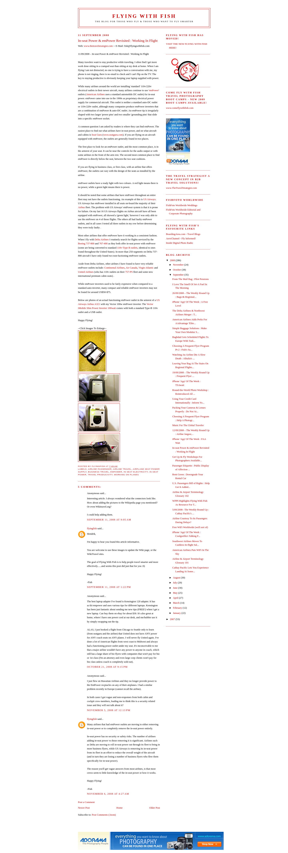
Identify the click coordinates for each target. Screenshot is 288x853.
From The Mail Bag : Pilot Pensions (190, 279)
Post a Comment (86, 802)
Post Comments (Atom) (104, 814)
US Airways (149, 199)
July (175, 582)
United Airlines (85, 272)
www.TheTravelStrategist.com (181, 188)
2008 (173, 260)
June (175, 587)
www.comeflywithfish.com (179, 108)
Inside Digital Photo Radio (179, 243)
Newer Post (84, 807)
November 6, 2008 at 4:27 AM (108, 793)
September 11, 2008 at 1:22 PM (109, 587)
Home (119, 807)
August (177, 577)
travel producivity (100, 474)
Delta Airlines (102, 239)
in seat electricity (136, 472)
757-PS (129, 272)
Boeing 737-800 (86, 243)
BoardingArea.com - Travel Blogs (183, 234)
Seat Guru (97, 134)
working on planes (126, 474)
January (177, 613)
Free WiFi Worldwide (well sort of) (190, 527)
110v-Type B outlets (127, 247)
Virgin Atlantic (146, 267)
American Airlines (95, 94)
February (178, 607)
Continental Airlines (114, 267)
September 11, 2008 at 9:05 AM (109, 519)
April (176, 597)
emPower (154, 90)
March (176, 602)
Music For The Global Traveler (188, 425)
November (178, 264)
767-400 (103, 243)
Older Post (154, 807)
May (175, 592)
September (178, 274)
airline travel (122, 469)
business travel (98, 472)
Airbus (81, 207)
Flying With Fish (144, 16)
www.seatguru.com (113, 134)
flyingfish (92, 528)
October (177, 269)
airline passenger (100, 469)
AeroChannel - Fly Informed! (181, 238)
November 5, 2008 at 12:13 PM (108, 710)
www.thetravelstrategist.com (98, 46)
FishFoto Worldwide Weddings (181, 205)
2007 (173, 619)
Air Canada (131, 267)
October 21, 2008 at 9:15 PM (107, 666)
